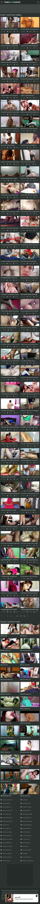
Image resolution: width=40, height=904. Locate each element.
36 (17, 616)
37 (20, 616)
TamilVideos (12, 2)
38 (24, 616)
